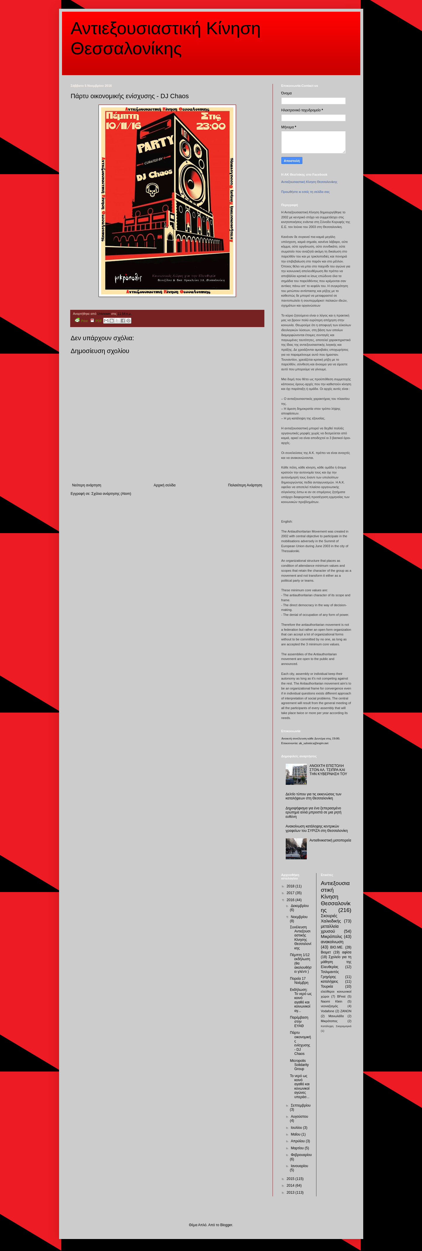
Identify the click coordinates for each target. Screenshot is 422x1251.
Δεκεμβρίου (300, 906)
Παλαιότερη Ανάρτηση (245, 485)
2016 (291, 900)
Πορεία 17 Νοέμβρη (299, 981)
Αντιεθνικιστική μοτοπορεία (330, 840)
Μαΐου (296, 1134)
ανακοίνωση (332, 941)
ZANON (346, 1011)
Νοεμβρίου (299, 917)
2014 (291, 1185)
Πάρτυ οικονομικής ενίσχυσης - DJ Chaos (300, 1043)
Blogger (226, 1225)
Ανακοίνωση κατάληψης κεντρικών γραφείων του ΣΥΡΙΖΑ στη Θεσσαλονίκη (317, 828)
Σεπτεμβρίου (301, 1105)
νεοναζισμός (329, 1006)
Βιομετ (326, 952)
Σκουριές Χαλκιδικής (331, 918)
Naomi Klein (331, 1001)
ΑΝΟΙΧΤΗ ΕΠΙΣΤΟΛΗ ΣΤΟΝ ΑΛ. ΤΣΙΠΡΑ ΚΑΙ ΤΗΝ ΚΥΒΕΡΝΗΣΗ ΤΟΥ (328, 770)
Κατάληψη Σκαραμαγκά (336, 1026)
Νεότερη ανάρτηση (86, 485)
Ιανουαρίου (299, 1166)
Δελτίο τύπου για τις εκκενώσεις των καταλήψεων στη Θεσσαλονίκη (314, 796)
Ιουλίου (297, 1128)
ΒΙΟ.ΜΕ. (336, 947)
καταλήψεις (329, 981)
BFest (341, 996)
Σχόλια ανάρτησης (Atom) (111, 494)
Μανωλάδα (336, 1016)
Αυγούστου (299, 1117)
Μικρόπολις (331, 936)
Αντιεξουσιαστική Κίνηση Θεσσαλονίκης (309, 182)
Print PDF (88, 320)
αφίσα (347, 952)
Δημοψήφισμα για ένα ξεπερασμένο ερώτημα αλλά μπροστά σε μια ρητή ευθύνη (314, 812)
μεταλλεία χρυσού (330, 929)
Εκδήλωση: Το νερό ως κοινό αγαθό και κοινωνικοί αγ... (300, 1000)
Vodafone (327, 1011)
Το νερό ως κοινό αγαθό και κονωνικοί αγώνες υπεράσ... (299, 1086)
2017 (291, 893)
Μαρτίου (298, 1148)
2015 (291, 1179)
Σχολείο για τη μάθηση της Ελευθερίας (336, 962)
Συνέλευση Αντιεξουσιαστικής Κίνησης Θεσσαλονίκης (300, 937)
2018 (291, 886)
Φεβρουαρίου (301, 1155)
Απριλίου (298, 1141)
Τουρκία (327, 986)
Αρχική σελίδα (164, 485)
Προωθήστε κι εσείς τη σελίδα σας (305, 191)
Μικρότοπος (329, 1021)
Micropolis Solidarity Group (299, 1065)
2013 (291, 1192)
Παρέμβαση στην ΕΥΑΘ (299, 1021)
